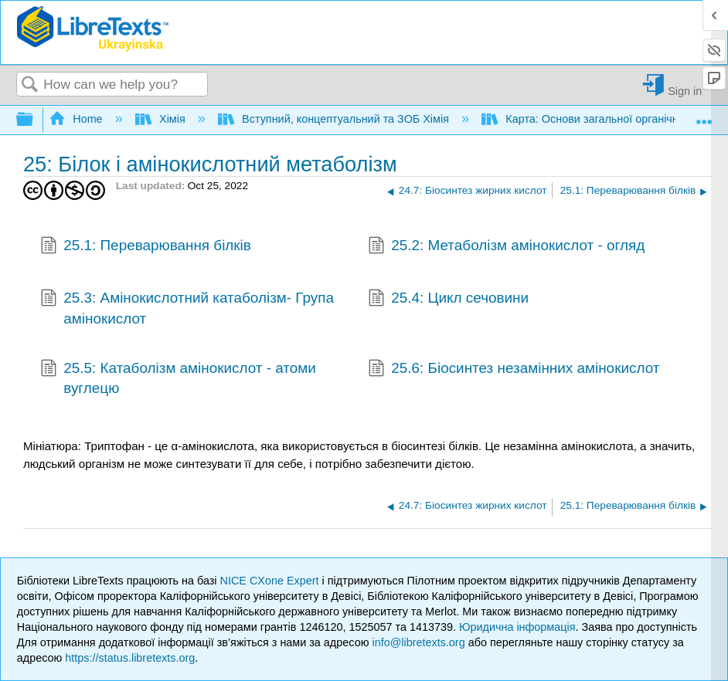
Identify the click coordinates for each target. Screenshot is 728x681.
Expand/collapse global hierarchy (34, 120)
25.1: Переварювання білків (145, 247)
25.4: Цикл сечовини (448, 299)
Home (77, 119)
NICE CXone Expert (271, 580)
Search (30, 85)
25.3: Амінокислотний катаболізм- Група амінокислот (187, 308)
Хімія (162, 119)
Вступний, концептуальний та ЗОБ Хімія (335, 119)
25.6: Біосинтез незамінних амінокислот (514, 369)
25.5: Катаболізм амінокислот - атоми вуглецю (178, 378)
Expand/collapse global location (704, 115)
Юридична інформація (517, 627)
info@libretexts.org (418, 642)
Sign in (685, 91)
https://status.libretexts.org (130, 658)
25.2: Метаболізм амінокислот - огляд (506, 247)
